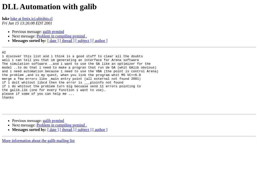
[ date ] (53, 40)
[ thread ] (67, 40)
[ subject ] (83, 40)
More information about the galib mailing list (38, 152)
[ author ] (100, 40)
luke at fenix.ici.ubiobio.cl (31, 18)
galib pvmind (53, 32)
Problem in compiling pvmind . (62, 36)
